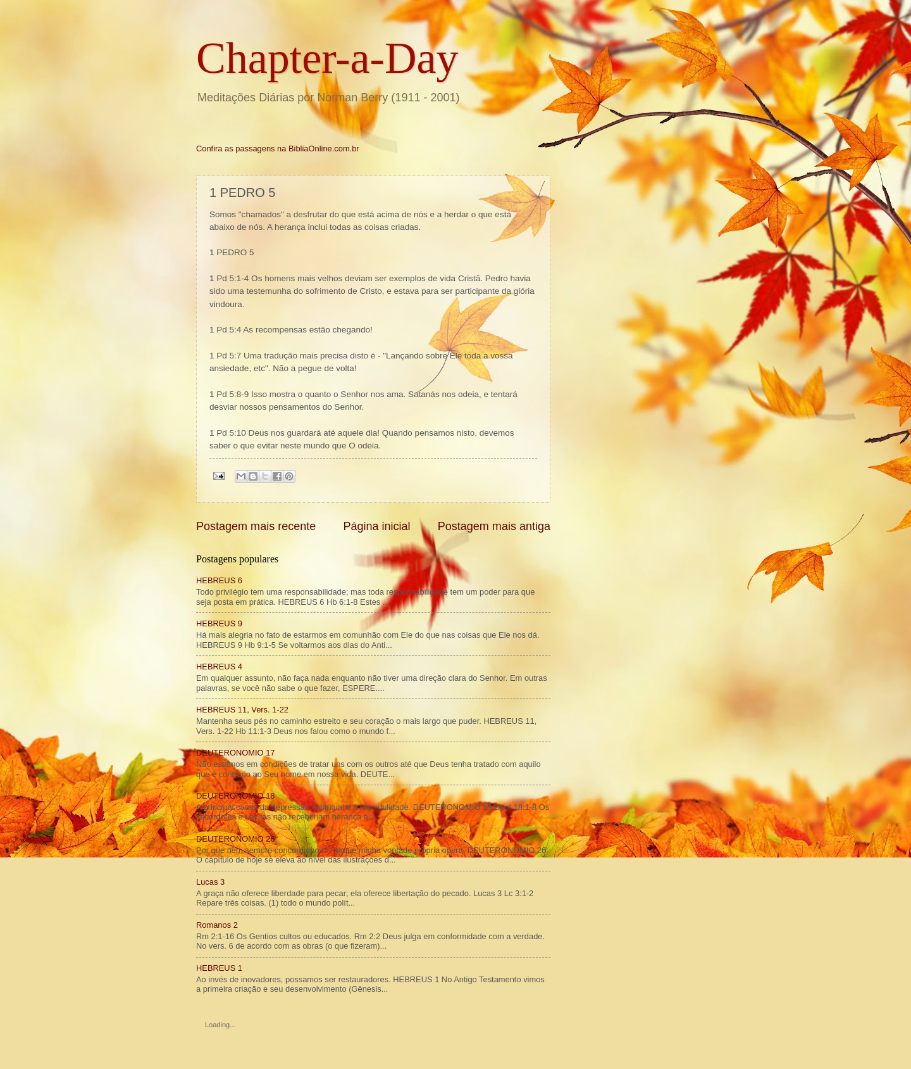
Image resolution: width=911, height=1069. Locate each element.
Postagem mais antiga (494, 526)
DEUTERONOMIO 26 (235, 839)
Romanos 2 (217, 925)
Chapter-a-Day (327, 58)
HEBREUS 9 (219, 623)
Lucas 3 (210, 882)
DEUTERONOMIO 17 (235, 752)
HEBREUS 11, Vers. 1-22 (242, 709)
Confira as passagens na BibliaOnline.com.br (277, 148)
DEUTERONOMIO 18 (235, 795)
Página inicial (376, 526)
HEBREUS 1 (219, 968)
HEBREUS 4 (219, 666)
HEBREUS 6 (219, 580)
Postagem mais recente (256, 526)
